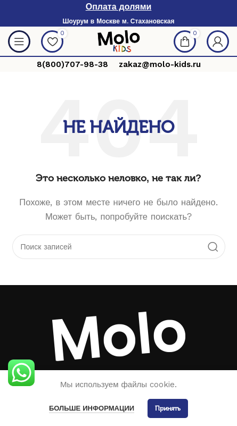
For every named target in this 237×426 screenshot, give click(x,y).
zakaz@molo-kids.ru (160, 64)
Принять (168, 408)
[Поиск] (118, 247)
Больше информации (91, 408)
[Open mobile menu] (19, 41)
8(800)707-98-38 (72, 64)
